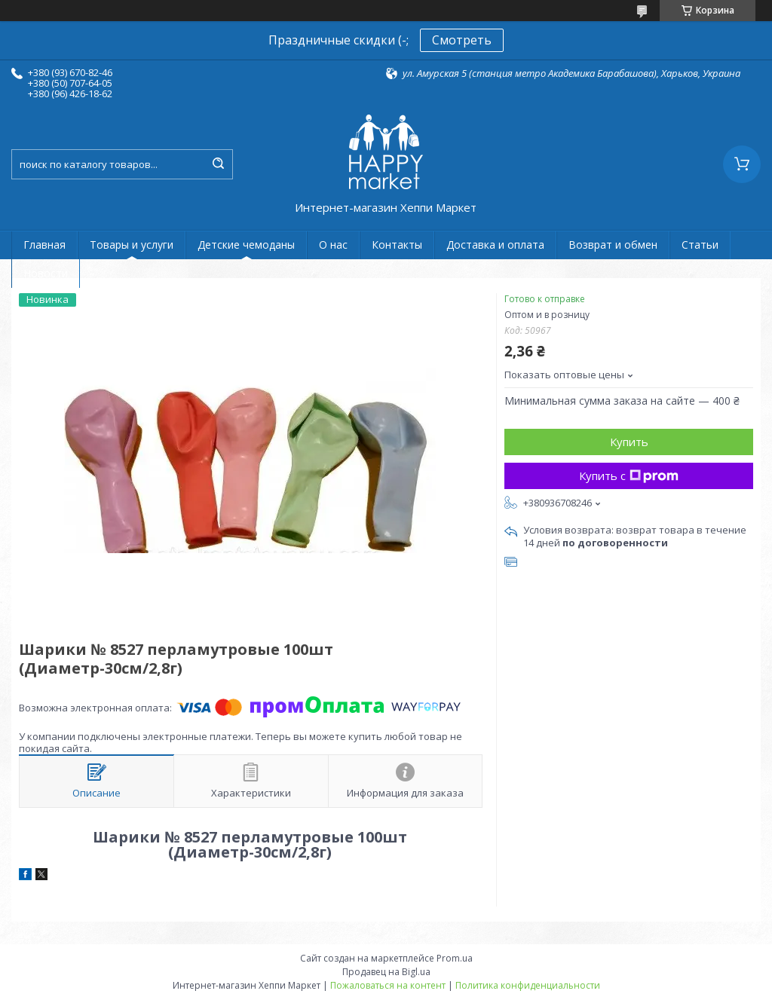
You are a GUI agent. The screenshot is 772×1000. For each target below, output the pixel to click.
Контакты (397, 244)
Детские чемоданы (246, 244)
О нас (333, 244)
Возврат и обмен (612, 244)
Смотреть (462, 40)
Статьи (700, 244)
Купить (629, 441)
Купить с (629, 475)
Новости (45, 273)
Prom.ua (455, 958)
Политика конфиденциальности (527, 985)
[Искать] (218, 164)
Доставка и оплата (495, 244)
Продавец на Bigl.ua (386, 971)
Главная (44, 244)
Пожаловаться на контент (388, 985)
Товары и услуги (131, 244)
